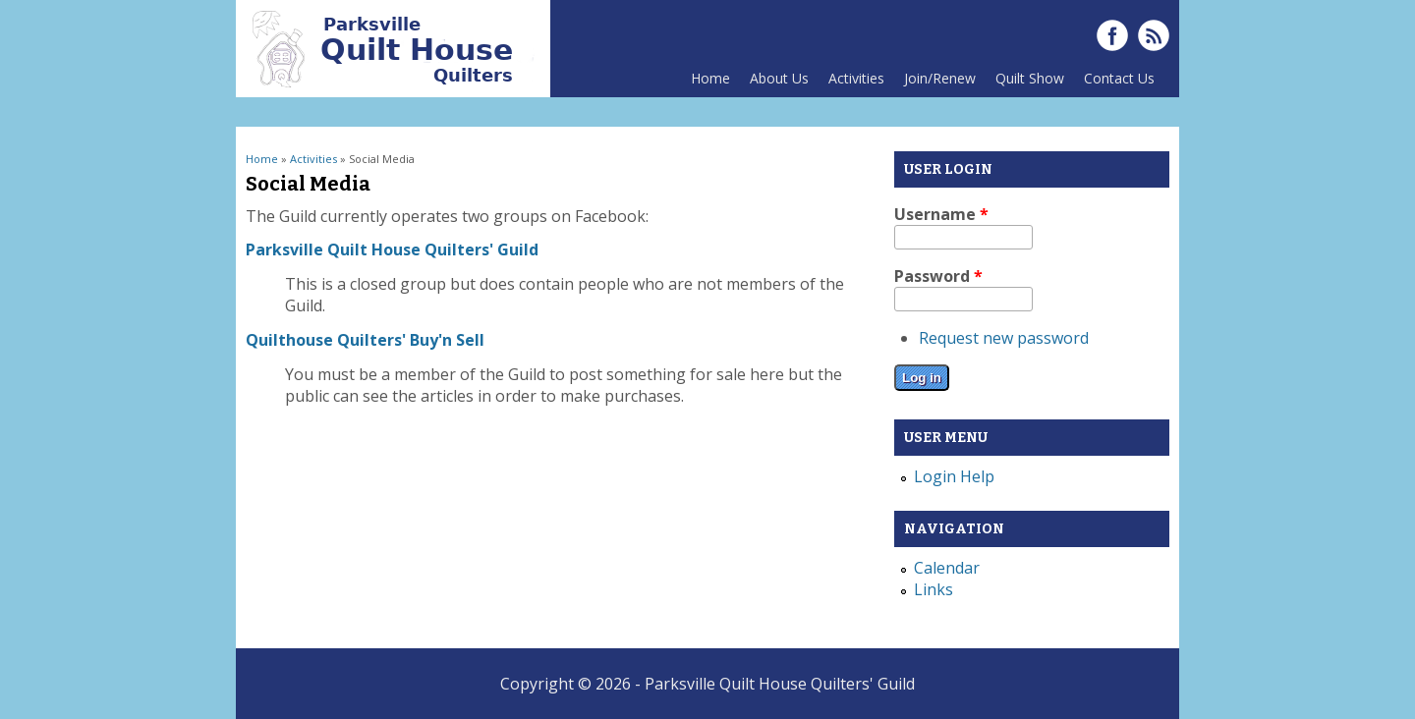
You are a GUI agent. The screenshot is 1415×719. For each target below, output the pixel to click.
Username (941, 214)
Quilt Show (1025, 83)
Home (710, 78)
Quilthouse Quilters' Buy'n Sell (365, 340)
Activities (851, 83)
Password (938, 276)
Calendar (947, 568)
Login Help (954, 476)
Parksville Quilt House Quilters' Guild (392, 249)
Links (933, 589)
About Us (774, 83)
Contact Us (1114, 83)
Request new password (1004, 338)
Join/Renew (940, 78)
